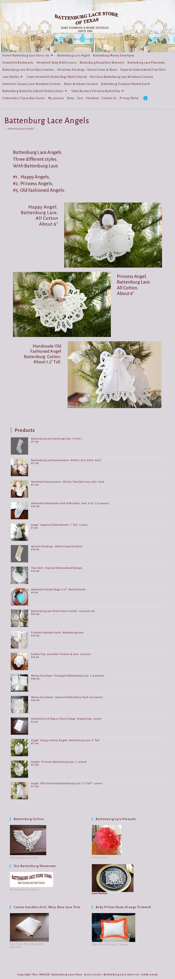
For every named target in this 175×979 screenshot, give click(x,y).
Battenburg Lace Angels (21, 128)
